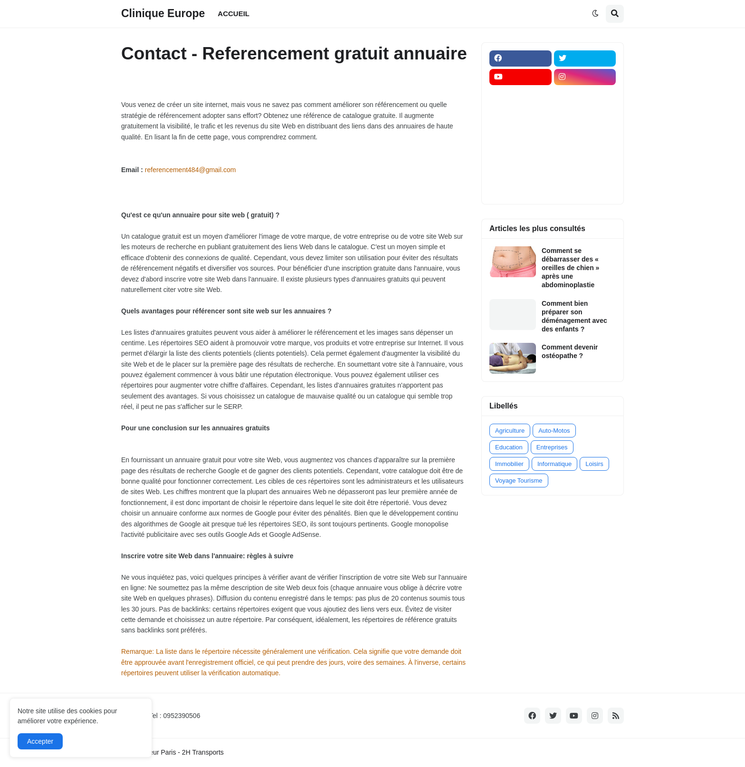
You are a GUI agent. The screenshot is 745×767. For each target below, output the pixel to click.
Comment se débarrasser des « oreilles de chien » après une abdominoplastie (570, 268)
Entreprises (552, 447)
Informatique (554, 463)
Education (509, 447)
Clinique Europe (163, 13)
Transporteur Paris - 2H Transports (172, 752)
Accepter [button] (40, 741)
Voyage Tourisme (519, 480)
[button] (595, 14)
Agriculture (510, 430)
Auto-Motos (554, 430)
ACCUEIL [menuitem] (233, 14)
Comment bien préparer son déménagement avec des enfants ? (574, 316)
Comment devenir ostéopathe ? (570, 351)
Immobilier (509, 463)
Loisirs (594, 463)
